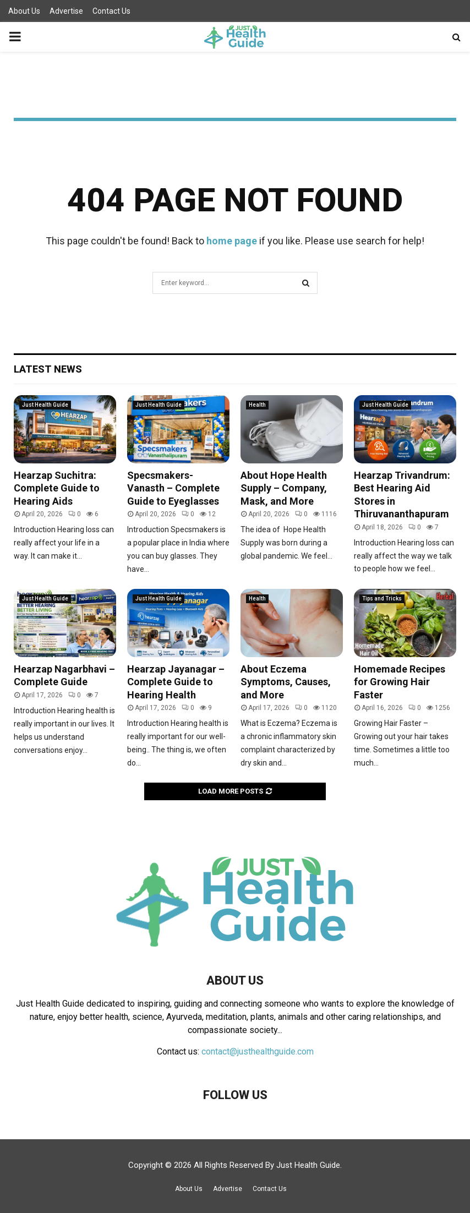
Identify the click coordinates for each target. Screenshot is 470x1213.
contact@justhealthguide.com (257, 1051)
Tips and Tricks (382, 598)
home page (231, 241)
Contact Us (111, 11)
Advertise (66, 11)
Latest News (48, 369)
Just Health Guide (45, 405)
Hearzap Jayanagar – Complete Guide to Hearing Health (176, 682)
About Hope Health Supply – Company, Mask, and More (284, 488)
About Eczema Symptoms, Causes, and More (286, 682)
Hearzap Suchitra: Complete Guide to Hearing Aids (57, 488)
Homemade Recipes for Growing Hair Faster (399, 682)
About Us (24, 11)
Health (257, 405)
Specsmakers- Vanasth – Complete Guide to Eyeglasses (173, 488)
